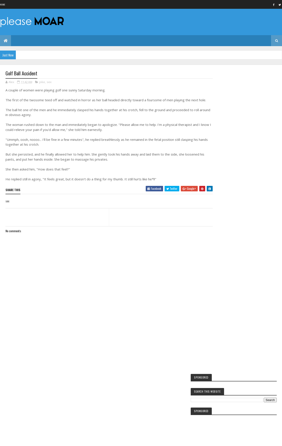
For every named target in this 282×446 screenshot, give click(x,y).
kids (219, 346)
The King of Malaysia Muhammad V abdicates (242, 211)
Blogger (239, 428)
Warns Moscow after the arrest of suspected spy (245, 231)
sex (49, 82)
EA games (222, 393)
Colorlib (22, 440)
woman (221, 401)
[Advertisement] (105, 339)
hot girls (222, 361)
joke (42, 82)
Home (2, 4)
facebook (222, 353)
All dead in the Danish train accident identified (243, 221)
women (221, 386)
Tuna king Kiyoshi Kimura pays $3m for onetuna (244, 186)
